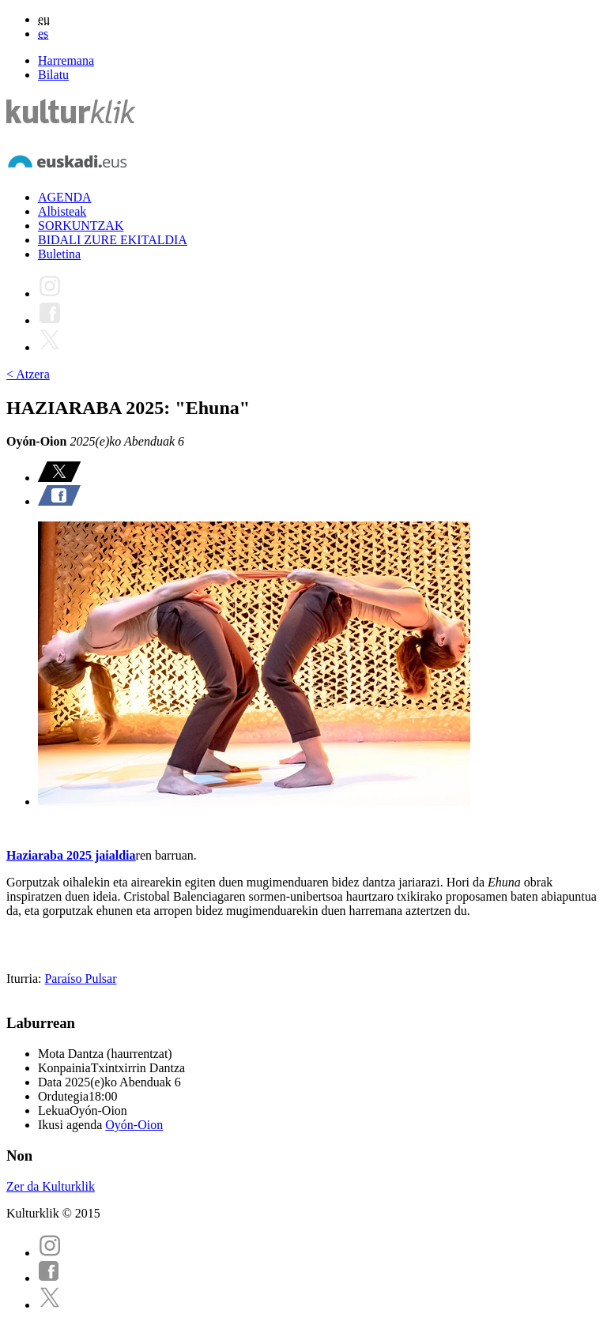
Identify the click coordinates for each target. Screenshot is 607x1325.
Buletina (59, 254)
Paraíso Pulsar (80, 978)
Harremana (66, 60)
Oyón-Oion (134, 1124)
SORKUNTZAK (80, 225)
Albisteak (62, 211)
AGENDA (65, 197)
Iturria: (25, 978)
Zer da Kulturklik (50, 1186)
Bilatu (53, 74)
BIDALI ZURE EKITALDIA (112, 240)
